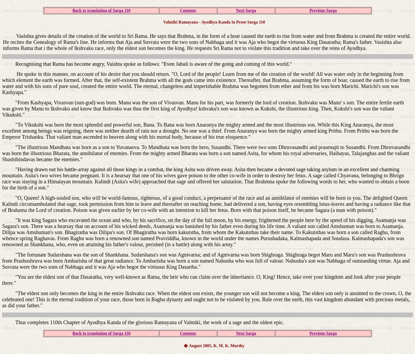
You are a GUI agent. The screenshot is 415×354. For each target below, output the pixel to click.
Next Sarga (246, 10)
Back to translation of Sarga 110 (101, 10)
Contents (188, 10)
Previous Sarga (323, 10)
